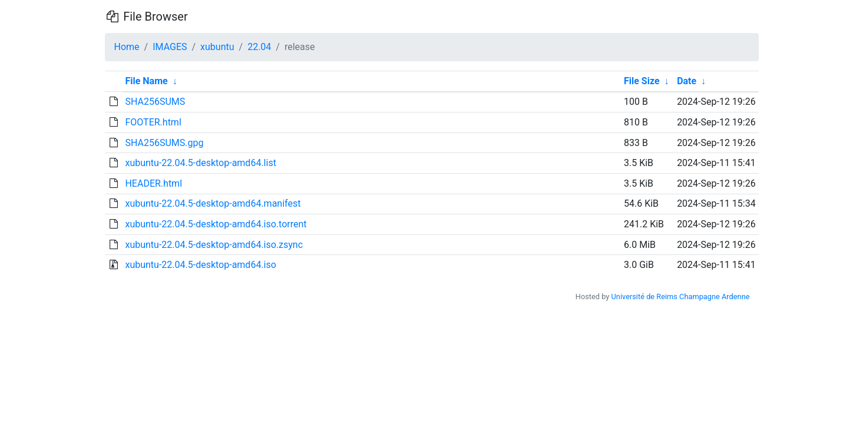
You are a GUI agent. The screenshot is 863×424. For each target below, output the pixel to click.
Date (686, 81)
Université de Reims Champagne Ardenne (680, 296)
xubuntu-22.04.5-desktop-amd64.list (200, 162)
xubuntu (217, 46)
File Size (642, 81)
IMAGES (170, 46)
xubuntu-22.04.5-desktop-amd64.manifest (212, 203)
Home (127, 46)
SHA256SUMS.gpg (164, 142)
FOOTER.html (153, 122)
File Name (146, 81)
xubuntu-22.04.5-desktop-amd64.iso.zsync (214, 244)
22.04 (259, 46)
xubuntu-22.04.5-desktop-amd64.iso (200, 264)
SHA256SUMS (155, 101)
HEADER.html (153, 183)
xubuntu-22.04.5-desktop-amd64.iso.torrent (215, 224)
